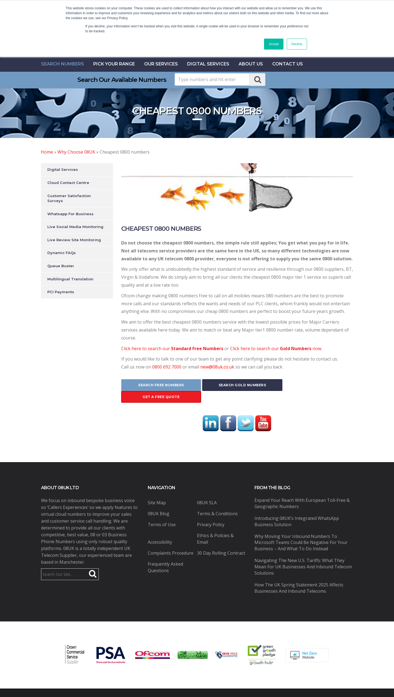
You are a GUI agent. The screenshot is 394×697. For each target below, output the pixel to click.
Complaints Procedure (170, 541)
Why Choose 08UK (76, 152)
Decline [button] (296, 44)
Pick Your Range (114, 64)
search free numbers (159, 385)
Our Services (161, 64)
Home (47, 152)
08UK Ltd (134, 687)
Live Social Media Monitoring (75, 226)
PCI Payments (60, 292)
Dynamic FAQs (61, 252)
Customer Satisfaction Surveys (69, 198)
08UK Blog (158, 502)
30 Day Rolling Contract (221, 541)
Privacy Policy (210, 513)
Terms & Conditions (217, 502)
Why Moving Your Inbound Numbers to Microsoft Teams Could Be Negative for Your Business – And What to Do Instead (300, 530)
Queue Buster (60, 266)
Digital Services (208, 64)
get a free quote (314, 385)
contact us (287, 64)
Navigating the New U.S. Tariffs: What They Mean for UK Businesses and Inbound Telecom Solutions (303, 555)
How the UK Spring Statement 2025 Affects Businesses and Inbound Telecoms (298, 576)
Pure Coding (272, 687)
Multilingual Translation (70, 279)
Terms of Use (162, 513)
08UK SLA (207, 491)
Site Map (157, 491)
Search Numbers (62, 64)
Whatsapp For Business (70, 214)
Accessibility (160, 530)
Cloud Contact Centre (68, 182)
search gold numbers (237, 385)
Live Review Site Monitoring (74, 240)
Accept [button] (274, 44)
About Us (251, 64)
